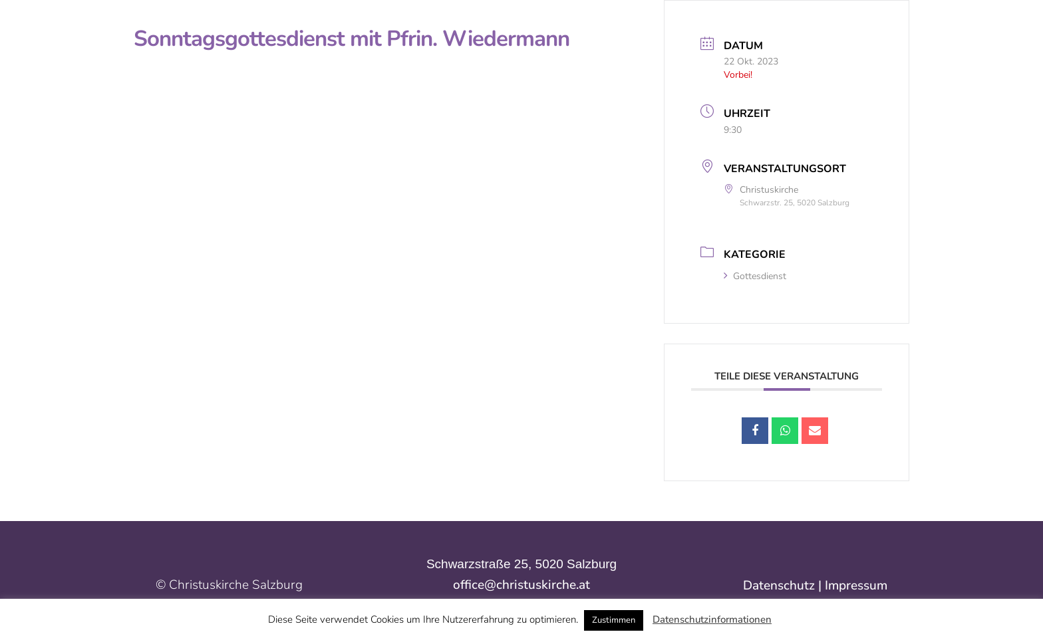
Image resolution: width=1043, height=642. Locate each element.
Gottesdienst (755, 276)
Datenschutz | (784, 585)
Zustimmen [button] (613, 620)
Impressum (856, 585)
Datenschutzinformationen (712, 619)
